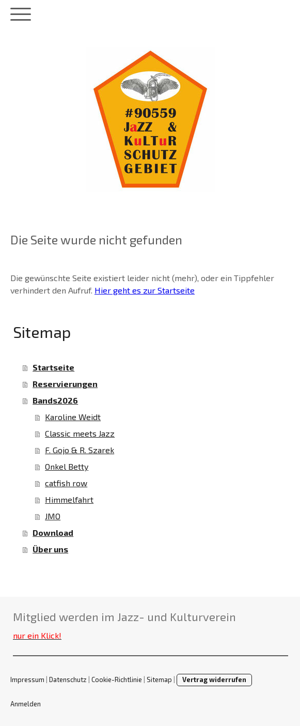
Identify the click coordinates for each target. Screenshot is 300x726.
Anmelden (25, 704)
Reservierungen (65, 384)
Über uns (50, 549)
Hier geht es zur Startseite (144, 290)
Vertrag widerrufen (214, 679)
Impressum (27, 679)
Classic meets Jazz (80, 433)
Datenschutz (68, 679)
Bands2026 (55, 400)
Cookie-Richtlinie (116, 679)
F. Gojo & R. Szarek (79, 450)
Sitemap (159, 679)
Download (53, 532)
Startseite (53, 367)
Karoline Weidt (73, 417)
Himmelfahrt (69, 499)
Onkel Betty (66, 466)
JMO (52, 516)
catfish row (66, 483)
